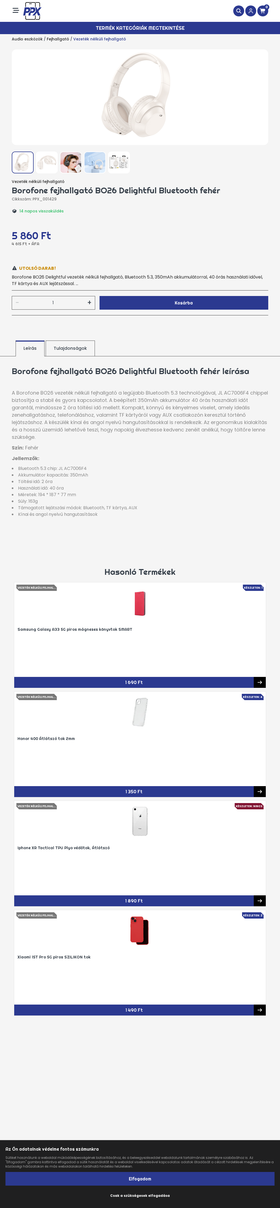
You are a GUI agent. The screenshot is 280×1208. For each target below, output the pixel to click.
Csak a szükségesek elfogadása (140, 1195)
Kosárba (184, 303)
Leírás (30, 348)
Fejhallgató (58, 39)
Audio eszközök (27, 39)
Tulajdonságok (70, 348)
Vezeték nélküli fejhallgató (99, 39)
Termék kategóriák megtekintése (140, 28)
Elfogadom (140, 1179)
